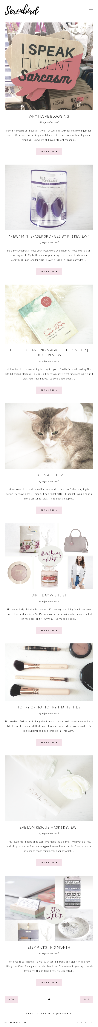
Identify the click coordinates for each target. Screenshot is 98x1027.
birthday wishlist (49, 595)
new (12, 999)
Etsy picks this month (49, 947)
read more (49, 151)
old (86, 999)
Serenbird (20, 1022)
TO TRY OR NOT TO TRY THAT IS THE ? (49, 707)
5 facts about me (49, 475)
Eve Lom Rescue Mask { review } (49, 827)
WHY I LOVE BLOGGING (49, 116)
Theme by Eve (85, 1022)
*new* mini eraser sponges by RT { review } (49, 236)
